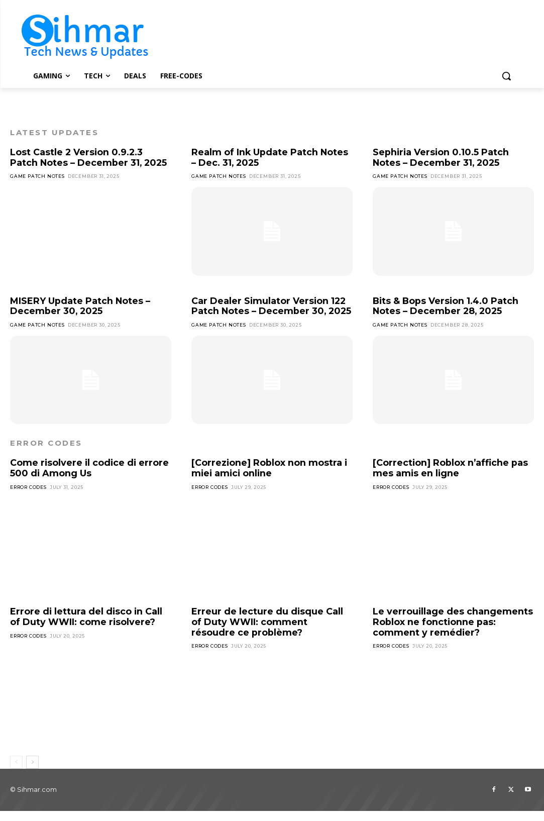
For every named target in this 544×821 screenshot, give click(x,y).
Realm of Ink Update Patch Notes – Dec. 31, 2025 (270, 157)
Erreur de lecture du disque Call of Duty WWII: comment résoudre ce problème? (267, 632)
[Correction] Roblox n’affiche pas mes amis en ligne (451, 478)
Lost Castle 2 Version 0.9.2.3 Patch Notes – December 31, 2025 (89, 157)
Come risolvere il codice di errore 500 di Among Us (90, 478)
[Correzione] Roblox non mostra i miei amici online (269, 478)
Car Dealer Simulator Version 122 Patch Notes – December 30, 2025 (269, 311)
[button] (506, 76)
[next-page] (32, 772)
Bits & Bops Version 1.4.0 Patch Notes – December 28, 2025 (447, 306)
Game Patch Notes (37, 176)
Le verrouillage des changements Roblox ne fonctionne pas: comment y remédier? (453, 632)
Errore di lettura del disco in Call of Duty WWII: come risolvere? (87, 627)
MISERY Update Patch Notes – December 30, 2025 (80, 306)
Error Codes (28, 497)
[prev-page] (16, 772)
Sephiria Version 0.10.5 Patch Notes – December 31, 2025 (442, 157)
